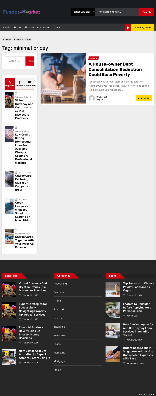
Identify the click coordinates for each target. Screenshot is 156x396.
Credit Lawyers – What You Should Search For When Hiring (23, 208)
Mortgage (59, 356)
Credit (6, 27)
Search (146, 12)
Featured (59, 304)
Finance (29, 27)
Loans (57, 27)
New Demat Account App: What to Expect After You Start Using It (33, 350)
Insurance (59, 322)
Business (59, 287)
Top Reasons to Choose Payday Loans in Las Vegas (138, 282)
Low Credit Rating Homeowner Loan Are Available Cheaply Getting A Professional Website (23, 147)
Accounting (43, 27)
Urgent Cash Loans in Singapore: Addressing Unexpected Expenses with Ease (138, 347)
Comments (29, 84)
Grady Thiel (101, 97)
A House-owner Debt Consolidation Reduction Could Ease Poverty (116, 69)
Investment (60, 330)
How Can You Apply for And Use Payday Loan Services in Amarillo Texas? (138, 325)
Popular (9, 84)
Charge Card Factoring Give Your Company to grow (23, 179)
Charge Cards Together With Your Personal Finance (24, 238)
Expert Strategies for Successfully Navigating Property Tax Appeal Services (33, 304)
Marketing (59, 347)
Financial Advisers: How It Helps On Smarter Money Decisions (32, 327)
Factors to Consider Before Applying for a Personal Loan (137, 302)
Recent (19, 84)
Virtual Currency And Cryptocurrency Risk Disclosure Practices (24, 108)
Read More (143, 98)
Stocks (18, 27)
